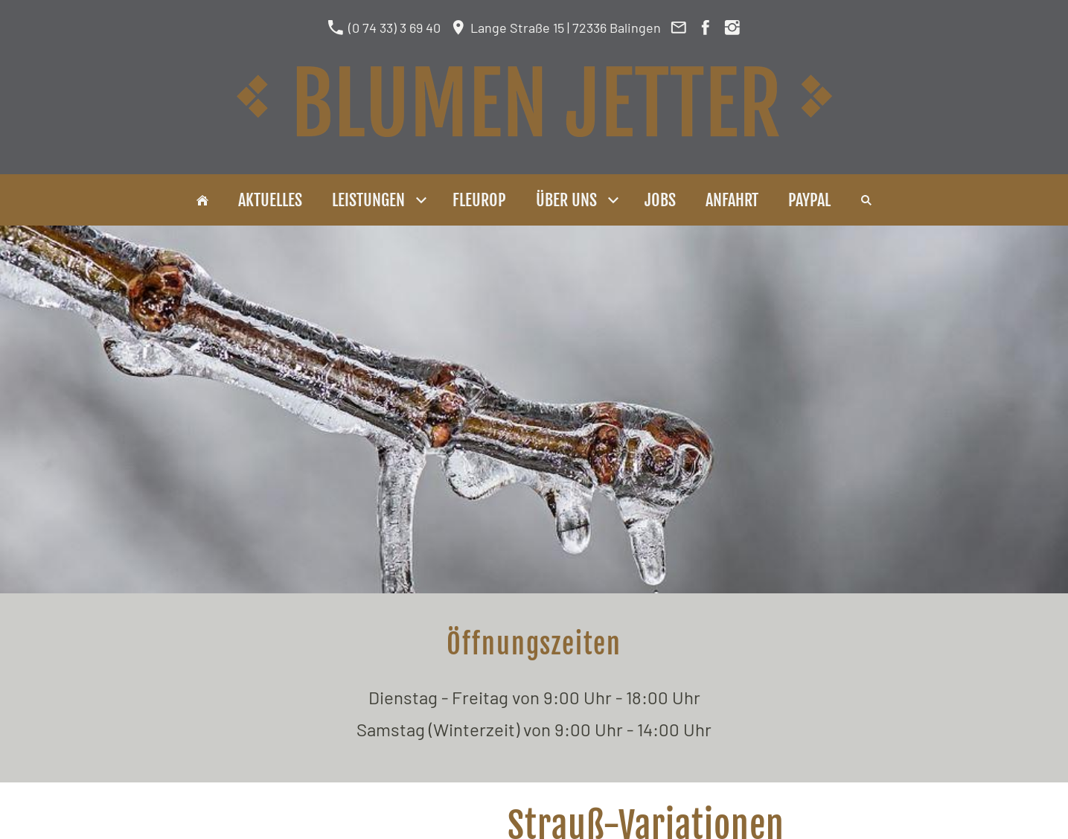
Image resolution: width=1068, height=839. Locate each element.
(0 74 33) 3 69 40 (383, 27)
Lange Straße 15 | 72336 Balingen (555, 27)
